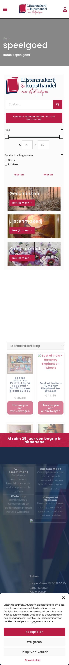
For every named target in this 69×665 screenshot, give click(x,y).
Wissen (48, 174)
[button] (63, 598)
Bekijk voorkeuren (34, 652)
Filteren (19, 174)
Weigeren (34, 642)
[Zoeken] (57, 104)
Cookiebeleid (32, 660)
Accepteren (35, 632)
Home (7, 55)
